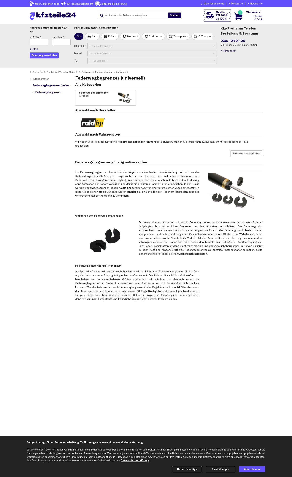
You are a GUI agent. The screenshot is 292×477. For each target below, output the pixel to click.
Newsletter (256, 3)
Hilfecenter (229, 50)
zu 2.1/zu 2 (36, 37)
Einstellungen (220, 469)
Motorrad (132, 36)
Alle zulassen (252, 469)
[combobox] (134, 15)
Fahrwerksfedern (183, 253)
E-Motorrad (156, 36)
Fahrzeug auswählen (246, 153)
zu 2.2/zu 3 (58, 37)
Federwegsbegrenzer (48, 92)
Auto (94, 36)
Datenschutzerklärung (135, 460)
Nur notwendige (187, 469)
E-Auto (112, 36)
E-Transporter (206, 36)
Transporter (180, 36)
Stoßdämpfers (107, 176)
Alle (79, 36)
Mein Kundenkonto (214, 3)
